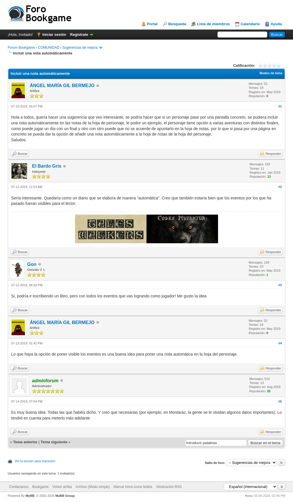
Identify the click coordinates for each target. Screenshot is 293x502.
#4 (280, 343)
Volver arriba (62, 487)
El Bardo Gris (46, 166)
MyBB (29, 495)
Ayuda (276, 24)
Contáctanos (18, 487)
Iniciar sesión (54, 34)
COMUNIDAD (48, 48)
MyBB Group (64, 495)
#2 (280, 187)
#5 (280, 401)
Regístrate (79, 34)
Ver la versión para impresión (35, 461)
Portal (152, 24)
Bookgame (40, 487)
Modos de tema (271, 73)
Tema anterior (25, 442)
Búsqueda (177, 24)
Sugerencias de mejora (80, 48)
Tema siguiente (54, 442)
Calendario (250, 24)
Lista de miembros (213, 24)
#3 (280, 285)
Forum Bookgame (21, 48)
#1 (280, 106)
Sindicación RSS (169, 487)
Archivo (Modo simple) (93, 487)
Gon (31, 264)
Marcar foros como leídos (133, 487)
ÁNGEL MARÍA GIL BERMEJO (62, 85)
